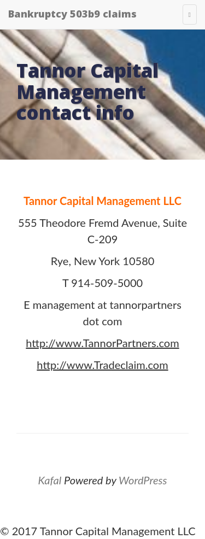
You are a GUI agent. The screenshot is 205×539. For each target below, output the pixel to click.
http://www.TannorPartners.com (102, 342)
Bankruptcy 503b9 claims (72, 13)
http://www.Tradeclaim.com (102, 364)
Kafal (50, 480)
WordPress (143, 480)
